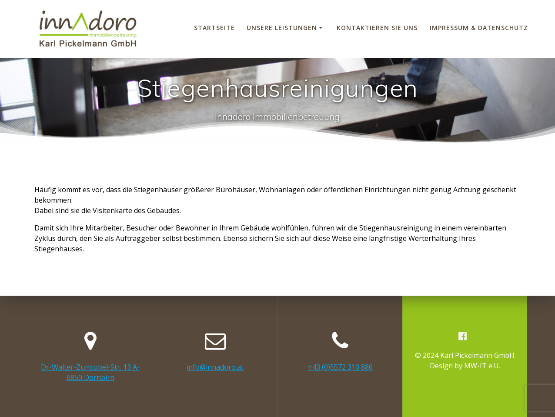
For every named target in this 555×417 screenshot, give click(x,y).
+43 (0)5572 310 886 (340, 367)
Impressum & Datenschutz (479, 27)
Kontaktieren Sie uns (377, 27)
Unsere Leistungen (282, 27)
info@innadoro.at (215, 367)
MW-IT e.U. (482, 365)
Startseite (214, 27)
